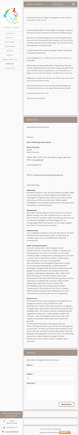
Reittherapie (9, 42)
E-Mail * (30, 374)
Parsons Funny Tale (9, 59)
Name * (30, 365)
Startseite (10, 33)
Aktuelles (9, 38)
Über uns (9, 51)
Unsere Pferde (9, 46)
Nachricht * (31, 383)
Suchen (73, 4)
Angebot (9, 55)
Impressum (10, 64)
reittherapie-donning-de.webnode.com (48, 175)
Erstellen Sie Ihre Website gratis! (49, 432)
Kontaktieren (38, 160)
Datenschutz (10, 68)
